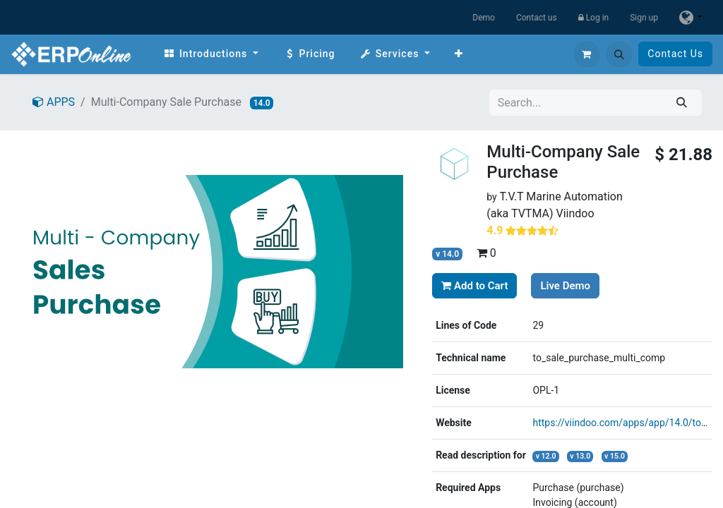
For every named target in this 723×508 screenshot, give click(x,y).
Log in (593, 18)
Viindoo (575, 213)
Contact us (536, 18)
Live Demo (565, 285)
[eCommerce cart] (586, 54)
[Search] (682, 103)
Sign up (644, 18)
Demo (483, 18)
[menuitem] (211, 54)
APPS (53, 102)
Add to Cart (474, 285)
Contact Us (675, 53)
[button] (619, 54)
